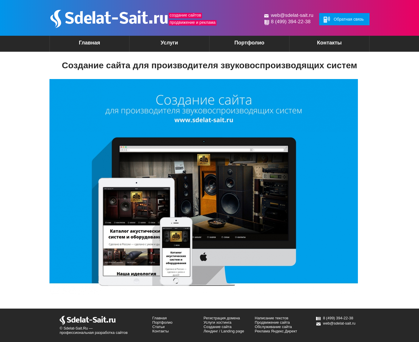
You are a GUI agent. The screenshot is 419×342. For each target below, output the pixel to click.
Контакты (329, 43)
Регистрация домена (222, 318)
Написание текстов (271, 318)
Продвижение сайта (272, 322)
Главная (89, 43)
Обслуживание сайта (273, 327)
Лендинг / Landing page (224, 331)
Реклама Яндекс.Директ (276, 331)
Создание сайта (218, 327)
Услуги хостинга (218, 322)
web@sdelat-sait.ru (292, 15)
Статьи (158, 327)
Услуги (159, 44)
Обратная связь (349, 19)
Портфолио (249, 43)
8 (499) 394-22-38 (290, 21)
